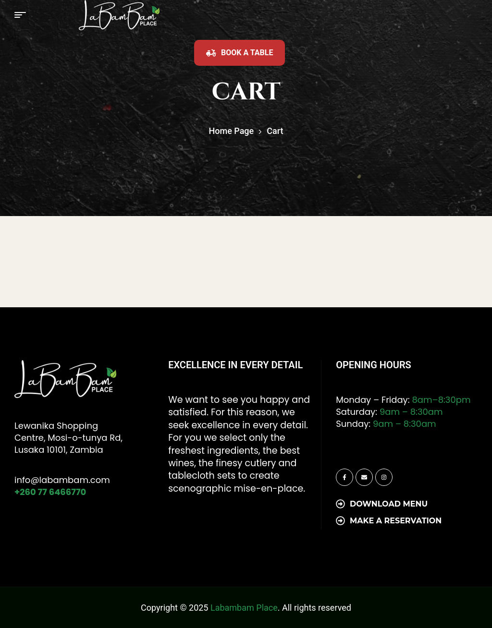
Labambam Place (244, 608)
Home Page (231, 131)
